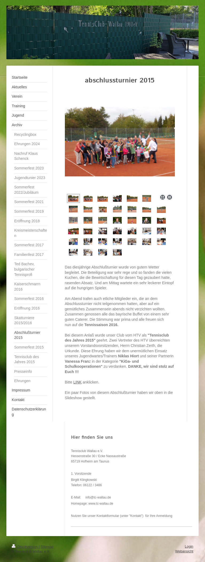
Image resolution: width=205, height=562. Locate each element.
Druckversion (25, 547)
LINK (77, 382)
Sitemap (47, 547)
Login (189, 546)
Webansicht (184, 551)
